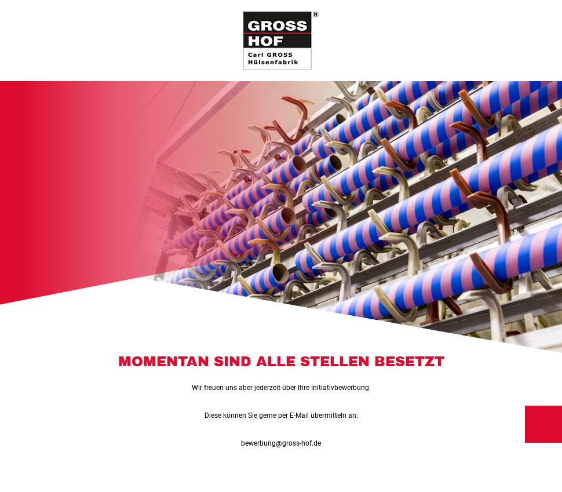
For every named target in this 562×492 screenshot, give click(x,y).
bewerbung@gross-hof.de (281, 443)
